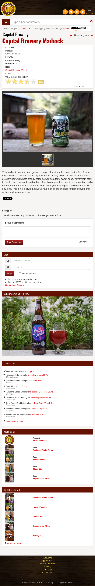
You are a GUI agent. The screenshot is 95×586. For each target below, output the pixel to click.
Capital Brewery (15, 34)
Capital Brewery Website (16, 70)
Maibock (9, 51)
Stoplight (37, 537)
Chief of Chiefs (35, 382)
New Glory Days (39, 442)
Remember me (29, 275)
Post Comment (14, 243)
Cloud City (37, 470)
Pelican (25, 387)
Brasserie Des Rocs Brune (41, 393)
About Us (47, 559)
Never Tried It (79, 87)
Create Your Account (14, 286)
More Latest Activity (14, 423)
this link (66, 28)
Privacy (47, 568)
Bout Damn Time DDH (43, 404)
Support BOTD (47, 562)
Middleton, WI (11, 63)
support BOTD (28, 28)
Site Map (47, 571)
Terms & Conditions (47, 565)
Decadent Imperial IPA (37, 376)
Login (9, 275)
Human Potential (40, 461)
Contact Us (47, 574)
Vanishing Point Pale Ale (41, 399)
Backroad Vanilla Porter (43, 451)
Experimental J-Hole (41, 480)
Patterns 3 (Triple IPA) (38, 410)
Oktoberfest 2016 (36, 416)
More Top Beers (14, 545)
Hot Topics (29, 373)
